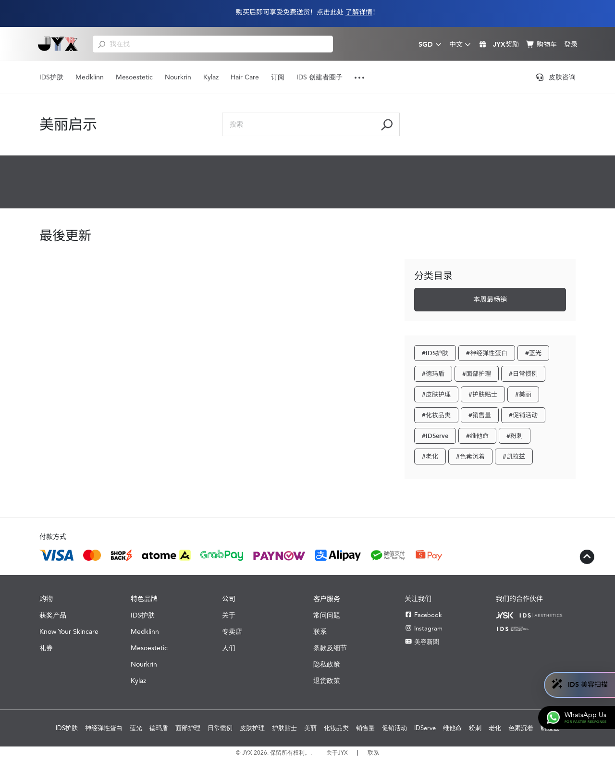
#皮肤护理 (436, 394)
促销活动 (394, 728)
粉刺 (475, 728)
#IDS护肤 (435, 353)
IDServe (425, 728)
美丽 (310, 728)
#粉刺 (514, 435)
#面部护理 (476, 373)
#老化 (430, 456)
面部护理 (187, 728)
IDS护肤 (51, 77)
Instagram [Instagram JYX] (424, 628)
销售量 (365, 728)
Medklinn (89, 77)
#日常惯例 (523, 373)
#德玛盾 (433, 373)
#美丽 (523, 394)
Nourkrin (178, 77)
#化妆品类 (436, 415)
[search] (101, 44)
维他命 (452, 728)
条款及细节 (330, 648)
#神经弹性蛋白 (486, 353)
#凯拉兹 (514, 456)
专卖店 (232, 631)
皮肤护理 (252, 728)
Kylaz (211, 77)
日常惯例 (220, 728)
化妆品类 (336, 728)
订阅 (277, 77)
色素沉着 (520, 728)
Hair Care (245, 77)
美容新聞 (422, 641)
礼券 (46, 648)
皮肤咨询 (556, 77)
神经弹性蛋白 (104, 728)
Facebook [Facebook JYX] (423, 614)
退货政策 (326, 680)
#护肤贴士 (482, 394)
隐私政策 (326, 664)
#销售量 (479, 415)
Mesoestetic (134, 77)
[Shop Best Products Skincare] (57, 44)
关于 (228, 615)
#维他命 (477, 435)
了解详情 (358, 12)
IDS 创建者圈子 (319, 77)
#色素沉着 (470, 456)
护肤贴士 (284, 728)
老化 (495, 728)
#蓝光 (533, 353)
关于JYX (337, 752)
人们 (228, 648)
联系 (320, 631)
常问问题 (326, 615)
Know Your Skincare (68, 631)
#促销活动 (523, 415)
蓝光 (136, 728)
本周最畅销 (490, 300)
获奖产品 (52, 615)
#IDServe (435, 435)
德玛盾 (158, 728)
